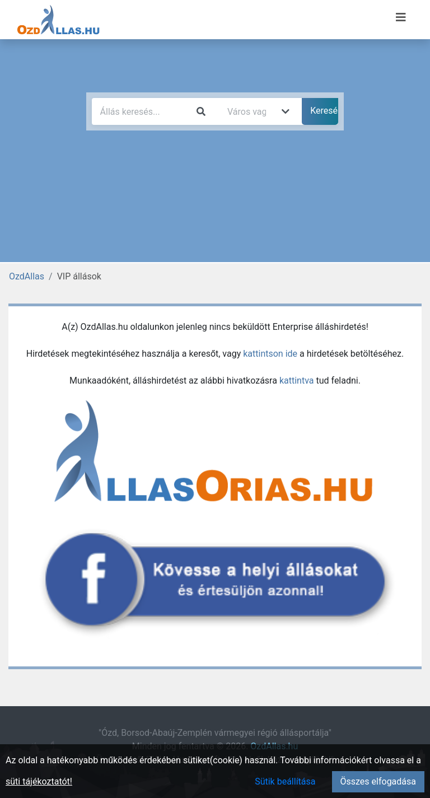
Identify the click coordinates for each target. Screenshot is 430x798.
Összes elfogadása (378, 781)
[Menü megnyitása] (401, 17)
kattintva (296, 380)
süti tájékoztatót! (39, 781)
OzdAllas (26, 276)
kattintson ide (270, 353)
